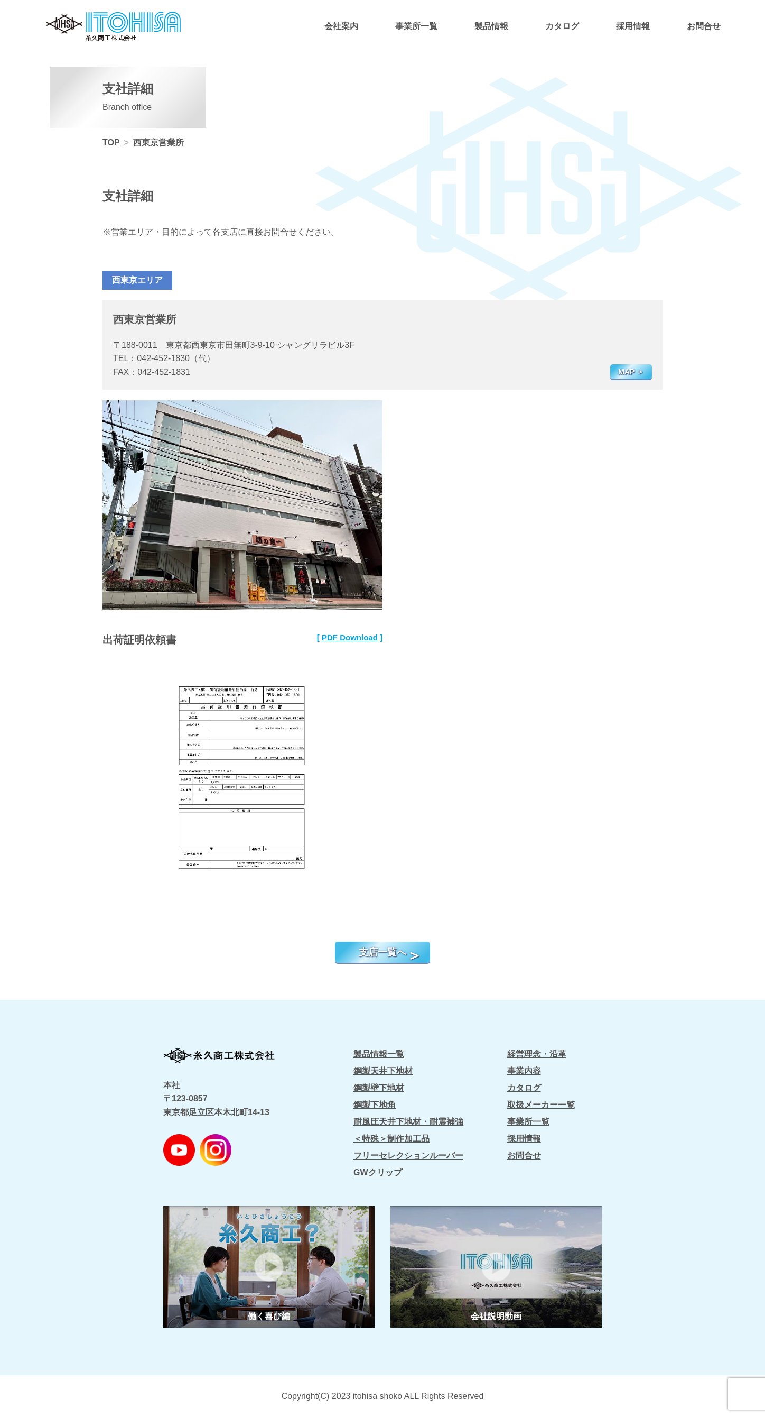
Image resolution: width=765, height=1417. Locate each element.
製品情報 (491, 26)
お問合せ (704, 26)
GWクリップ (377, 1172)
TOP (111, 142)
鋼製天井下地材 (383, 1070)
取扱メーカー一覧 (541, 1104)
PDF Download (350, 637)
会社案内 (341, 26)
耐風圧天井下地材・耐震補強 (408, 1121)
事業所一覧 (416, 26)
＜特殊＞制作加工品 (391, 1138)
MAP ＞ (631, 371)
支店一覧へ (382, 952)
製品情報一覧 (378, 1054)
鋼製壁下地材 (378, 1087)
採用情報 (633, 26)
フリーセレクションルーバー (408, 1155)
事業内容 (524, 1070)
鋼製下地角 (374, 1104)
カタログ (562, 26)
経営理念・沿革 (536, 1054)
